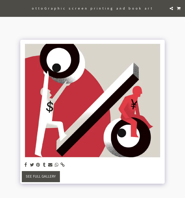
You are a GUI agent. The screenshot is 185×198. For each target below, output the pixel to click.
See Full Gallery (41, 176)
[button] (5, 8)
